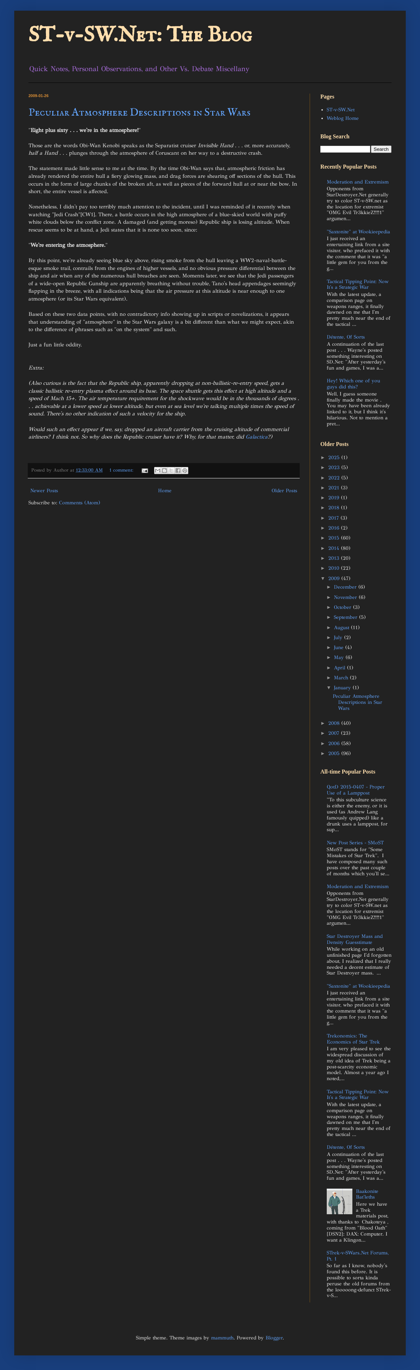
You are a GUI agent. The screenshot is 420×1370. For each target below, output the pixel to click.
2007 (334, 733)
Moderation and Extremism (358, 182)
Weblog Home (343, 118)
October (343, 607)
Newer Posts (44, 491)
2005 (334, 753)
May (340, 657)
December (346, 587)
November (346, 597)
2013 (334, 558)
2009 (334, 578)
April (340, 668)
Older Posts (284, 491)
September (346, 617)
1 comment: (122, 470)
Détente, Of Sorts (346, 337)
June (339, 647)
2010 (334, 568)
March (342, 678)
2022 (334, 478)
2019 (334, 498)
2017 (334, 518)
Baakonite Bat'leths (367, 1194)
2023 (334, 467)
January (343, 688)
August (342, 628)
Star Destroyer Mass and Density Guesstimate (355, 939)
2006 (334, 743)
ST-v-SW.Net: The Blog (140, 35)
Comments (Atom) (79, 503)
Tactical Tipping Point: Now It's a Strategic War (358, 284)
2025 (334, 458)
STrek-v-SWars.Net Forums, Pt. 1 (358, 1256)
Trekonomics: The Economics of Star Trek (353, 1039)
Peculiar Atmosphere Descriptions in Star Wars (139, 113)
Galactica (257, 436)
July (339, 637)
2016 (334, 528)
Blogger (274, 1338)
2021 (334, 488)
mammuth (222, 1338)
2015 (334, 538)
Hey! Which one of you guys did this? (353, 384)
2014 (334, 548)
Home (165, 491)
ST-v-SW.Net (341, 110)
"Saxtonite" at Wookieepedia (358, 232)
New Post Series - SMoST (355, 843)
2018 (334, 508)
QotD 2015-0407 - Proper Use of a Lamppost (356, 790)
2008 (334, 723)
